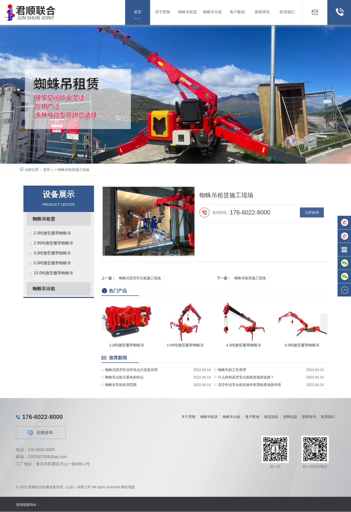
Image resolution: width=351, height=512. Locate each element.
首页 (46, 170)
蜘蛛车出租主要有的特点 (124, 396)
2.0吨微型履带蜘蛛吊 (52, 233)
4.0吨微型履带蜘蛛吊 (52, 253)
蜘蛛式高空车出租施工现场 (140, 278)
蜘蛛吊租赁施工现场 (250, 278)
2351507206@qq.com (47, 506)
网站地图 (128, 491)
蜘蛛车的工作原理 (232, 388)
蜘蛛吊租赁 (44, 219)
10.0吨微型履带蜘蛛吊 (53, 273)
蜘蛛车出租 (44, 288)
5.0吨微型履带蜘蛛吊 (52, 263)
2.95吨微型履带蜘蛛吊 (53, 243)
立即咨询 (312, 240)
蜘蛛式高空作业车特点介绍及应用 (131, 388)
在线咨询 (40, 481)
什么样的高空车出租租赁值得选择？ (246, 396)
